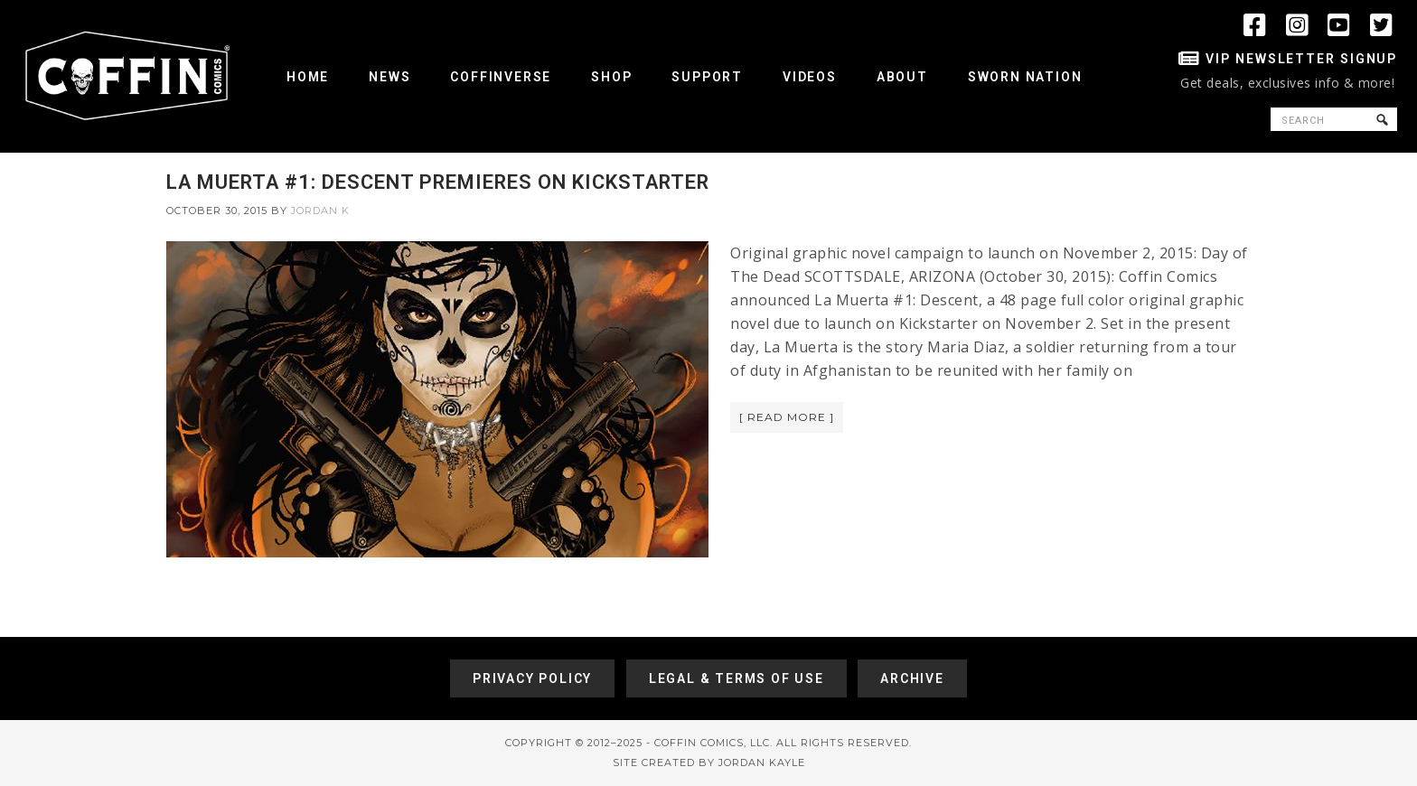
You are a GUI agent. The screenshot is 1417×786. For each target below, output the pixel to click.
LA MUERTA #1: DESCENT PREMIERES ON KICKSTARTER (437, 182)
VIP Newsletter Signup (1301, 58)
